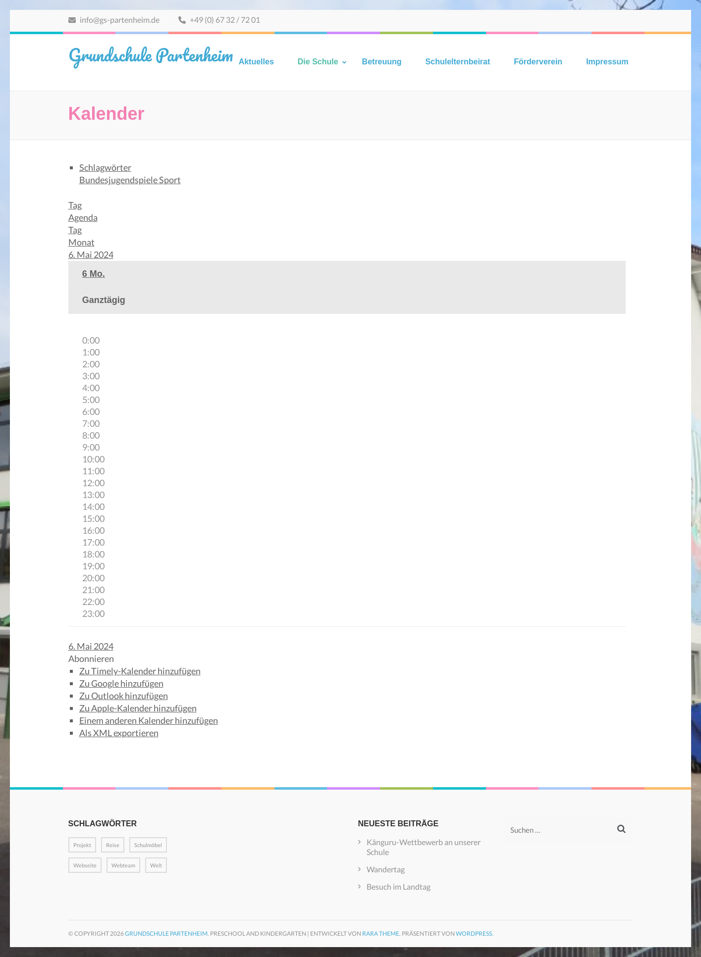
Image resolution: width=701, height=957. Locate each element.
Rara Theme (380, 933)
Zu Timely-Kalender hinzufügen (140, 670)
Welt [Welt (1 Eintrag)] (156, 865)
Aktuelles (256, 61)
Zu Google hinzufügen (121, 683)
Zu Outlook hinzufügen (123, 695)
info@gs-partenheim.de (114, 19)
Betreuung (382, 61)
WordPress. (474, 933)
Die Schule (318, 61)
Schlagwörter (105, 167)
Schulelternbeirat (458, 61)
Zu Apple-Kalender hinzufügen (138, 708)
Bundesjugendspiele (119, 179)
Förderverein (538, 61)
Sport (170, 179)
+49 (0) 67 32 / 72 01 (219, 19)
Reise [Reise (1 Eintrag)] (112, 845)
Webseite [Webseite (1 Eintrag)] (85, 865)
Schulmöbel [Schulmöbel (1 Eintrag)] (148, 845)
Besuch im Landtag (399, 886)
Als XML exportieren (119, 732)
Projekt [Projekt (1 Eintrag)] (82, 845)
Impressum (607, 61)
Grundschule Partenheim (150, 54)
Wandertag (386, 869)
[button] (91, 658)
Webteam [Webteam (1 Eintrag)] (123, 865)
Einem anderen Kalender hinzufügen (148, 720)
